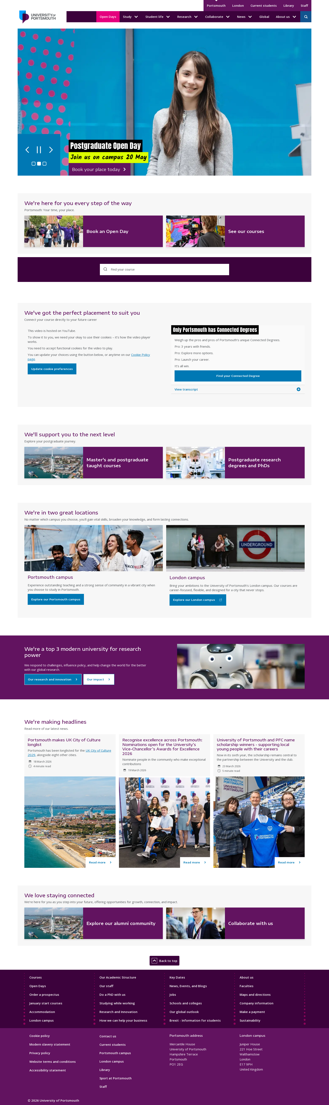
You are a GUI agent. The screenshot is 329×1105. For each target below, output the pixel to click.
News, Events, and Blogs (188, 986)
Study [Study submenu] (131, 17)
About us (246, 977)
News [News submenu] (245, 17)
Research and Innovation (118, 1012)
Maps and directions (255, 994)
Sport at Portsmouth (115, 1078)
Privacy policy (39, 1053)
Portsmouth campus (115, 1053)
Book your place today (94, 169)
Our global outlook (184, 1012)
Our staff (106, 986)
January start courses (45, 1003)
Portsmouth (216, 5)
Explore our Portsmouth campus (55, 599)
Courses (35, 977)
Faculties (246, 986)
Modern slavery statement (49, 1044)
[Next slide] (53, 149)
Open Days (108, 16)
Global (264, 16)
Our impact (95, 679)
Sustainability (250, 1020)
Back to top (164, 960)
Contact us (107, 1036)
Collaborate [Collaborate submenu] (217, 17)
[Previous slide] (28, 149)
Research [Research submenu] (187, 17)
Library (288, 5)
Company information (256, 1003)
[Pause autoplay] (40, 149)
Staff (304, 5)
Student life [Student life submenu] (158, 17)
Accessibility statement (47, 1070)
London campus (41, 1020)
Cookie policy (39, 1036)
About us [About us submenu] (286, 17)
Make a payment (252, 1012)
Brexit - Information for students (195, 1020)
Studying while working (117, 1003)
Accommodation (42, 1012)
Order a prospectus (44, 994)
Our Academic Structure (117, 977)
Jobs (173, 994)
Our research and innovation (49, 679)
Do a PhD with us (112, 994)
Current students (264, 5)
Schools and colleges (186, 1003)
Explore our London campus (194, 599)
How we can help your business (123, 1020)
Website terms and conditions (52, 1061)
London (238, 5)
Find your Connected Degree (238, 376)
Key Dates (177, 977)
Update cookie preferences (52, 369)
